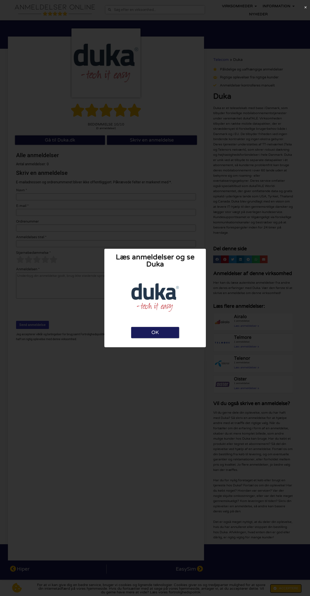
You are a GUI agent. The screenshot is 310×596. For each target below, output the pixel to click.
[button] (305, 7)
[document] (155, 298)
